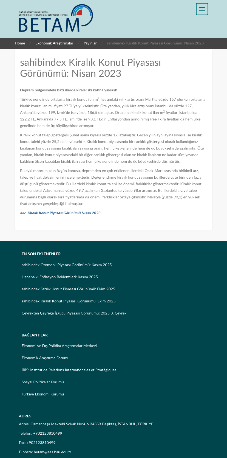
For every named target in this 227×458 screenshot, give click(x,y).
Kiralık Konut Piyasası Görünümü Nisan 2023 (64, 212)
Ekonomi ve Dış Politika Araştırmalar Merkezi (59, 345)
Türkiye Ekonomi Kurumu (43, 394)
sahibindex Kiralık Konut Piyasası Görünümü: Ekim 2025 (69, 301)
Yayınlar (90, 43)
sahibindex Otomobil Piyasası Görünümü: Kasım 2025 (67, 264)
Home (20, 43)
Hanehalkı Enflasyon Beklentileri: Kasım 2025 (60, 276)
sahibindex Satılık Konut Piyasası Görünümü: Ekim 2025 (68, 288)
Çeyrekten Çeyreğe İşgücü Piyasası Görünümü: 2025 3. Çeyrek (74, 313)
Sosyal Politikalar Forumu (43, 382)
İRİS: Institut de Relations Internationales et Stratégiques (69, 369)
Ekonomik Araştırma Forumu (45, 357)
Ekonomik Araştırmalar (54, 43)
